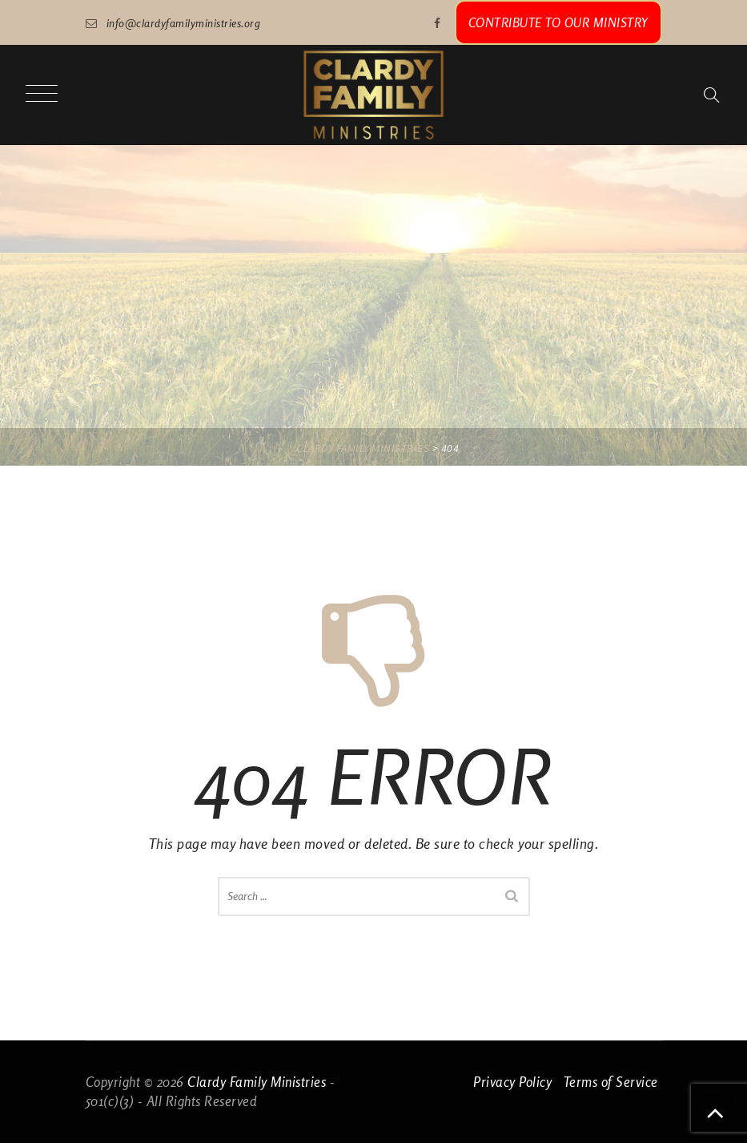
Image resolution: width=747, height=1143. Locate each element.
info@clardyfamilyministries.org (183, 23)
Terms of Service (611, 1081)
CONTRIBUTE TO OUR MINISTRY (558, 22)
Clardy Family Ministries (256, 1081)
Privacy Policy (512, 1081)
